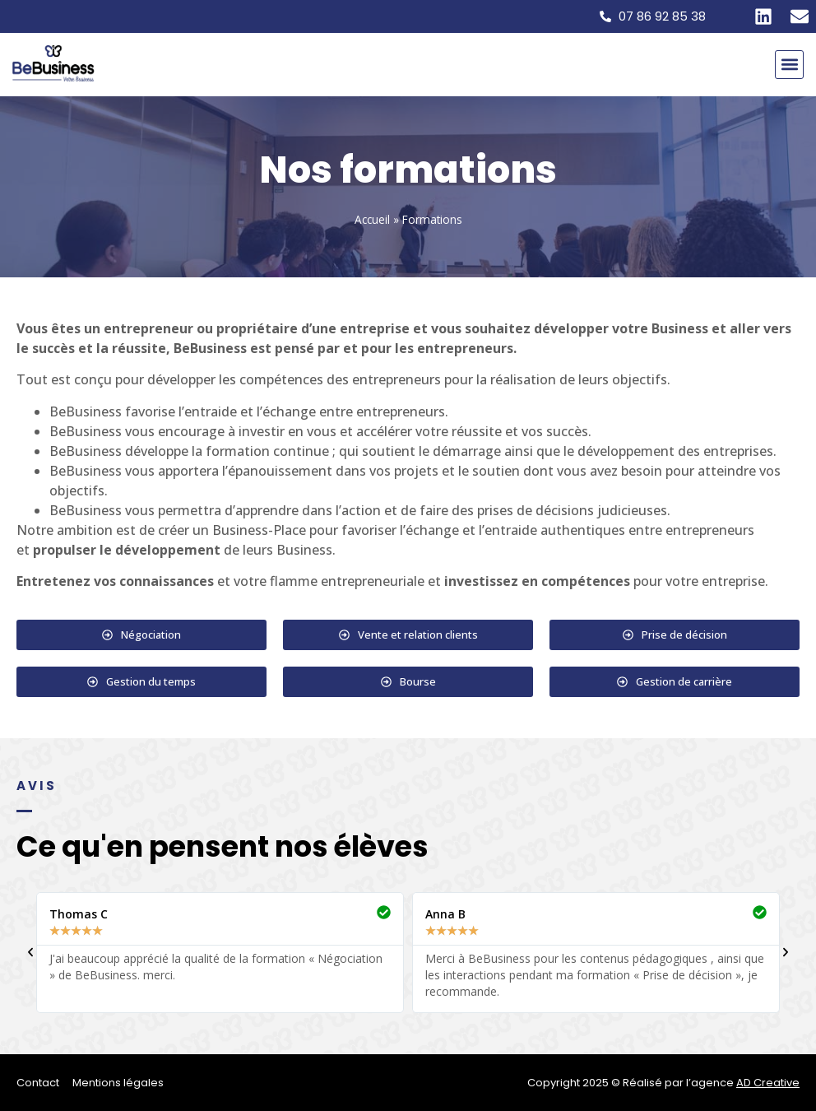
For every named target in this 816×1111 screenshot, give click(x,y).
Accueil (372, 219)
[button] (789, 64)
